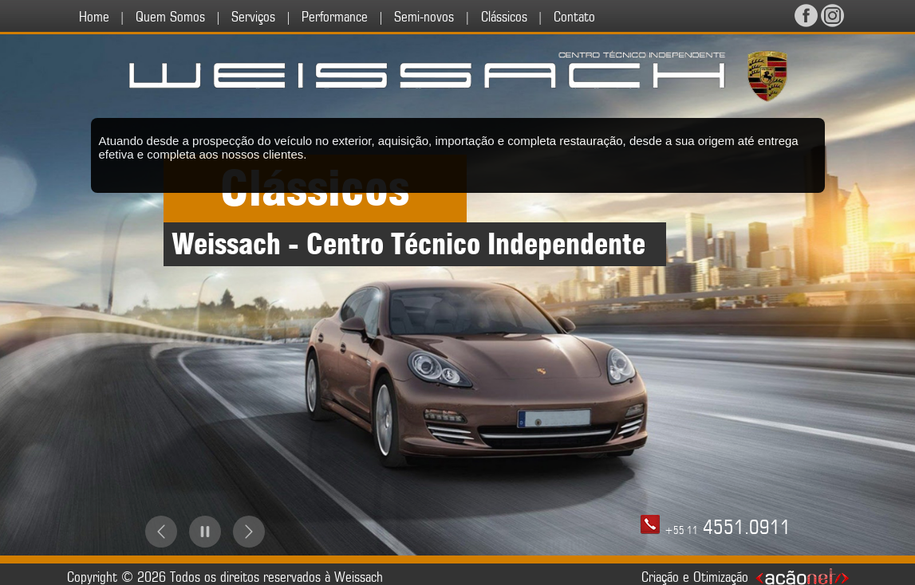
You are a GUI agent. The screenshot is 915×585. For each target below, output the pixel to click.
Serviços (253, 17)
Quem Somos (170, 17)
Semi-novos (424, 17)
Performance (335, 17)
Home (94, 17)
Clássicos (504, 17)
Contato (574, 17)
